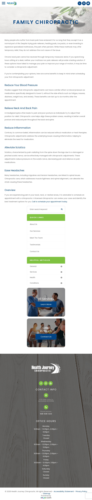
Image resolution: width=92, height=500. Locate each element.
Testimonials (35, 245)
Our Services (35, 231)
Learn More (46, 304)
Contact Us (34, 251)
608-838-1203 (46, 414)
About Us (33, 224)
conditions (34, 283)
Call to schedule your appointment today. (49, 201)
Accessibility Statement (64, 491)
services (33, 272)
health (32, 277)
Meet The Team (36, 238)
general (33, 266)
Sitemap (46, 493)
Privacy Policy (81, 491)
